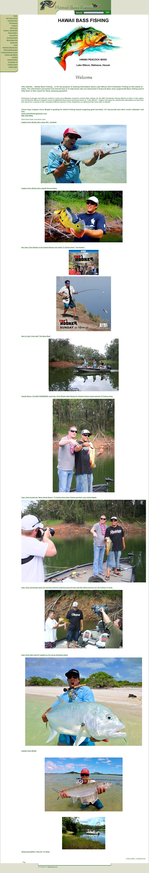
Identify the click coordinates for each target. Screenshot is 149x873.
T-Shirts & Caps (12, 64)
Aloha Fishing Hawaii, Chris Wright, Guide (83, 489)
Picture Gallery (12, 33)
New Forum (13, 28)
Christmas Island (12, 38)
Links (15, 45)
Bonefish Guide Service (10, 47)
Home (15, 16)
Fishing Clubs (13, 67)
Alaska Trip (13, 42)
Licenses (14, 25)
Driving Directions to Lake (9, 52)
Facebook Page (12, 20)
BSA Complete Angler (10, 50)
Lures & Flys (13, 35)
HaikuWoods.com (52, 867)
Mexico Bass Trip (12, 40)
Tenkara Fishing (12, 59)
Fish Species (13, 23)
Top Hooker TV (12, 62)
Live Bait (14, 57)
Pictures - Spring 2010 (10, 30)
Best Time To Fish (11, 18)
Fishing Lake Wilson (11, 55)
